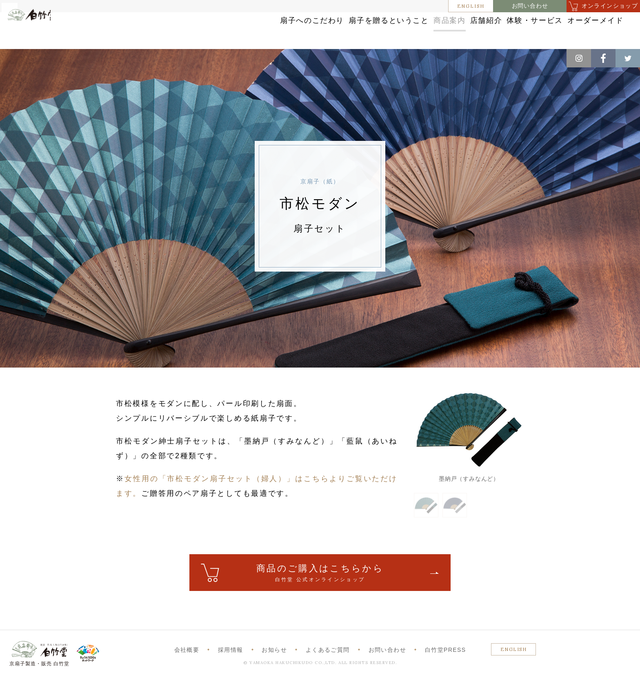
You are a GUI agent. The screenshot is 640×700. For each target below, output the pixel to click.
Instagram (579, 58)
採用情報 (230, 670)
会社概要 (187, 670)
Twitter (628, 58)
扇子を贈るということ (302, 29)
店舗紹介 (434, 29)
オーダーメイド (576, 29)
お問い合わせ (530, 6)
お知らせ (274, 670)
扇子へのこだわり (212, 29)
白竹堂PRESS (445, 670)
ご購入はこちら (320, 594)
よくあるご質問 (328, 670)
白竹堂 (43, 34)
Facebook (603, 58)
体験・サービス (500, 29)
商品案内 (378, 29)
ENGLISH (471, 6)
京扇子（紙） (130, 57)
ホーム (20, 57)
